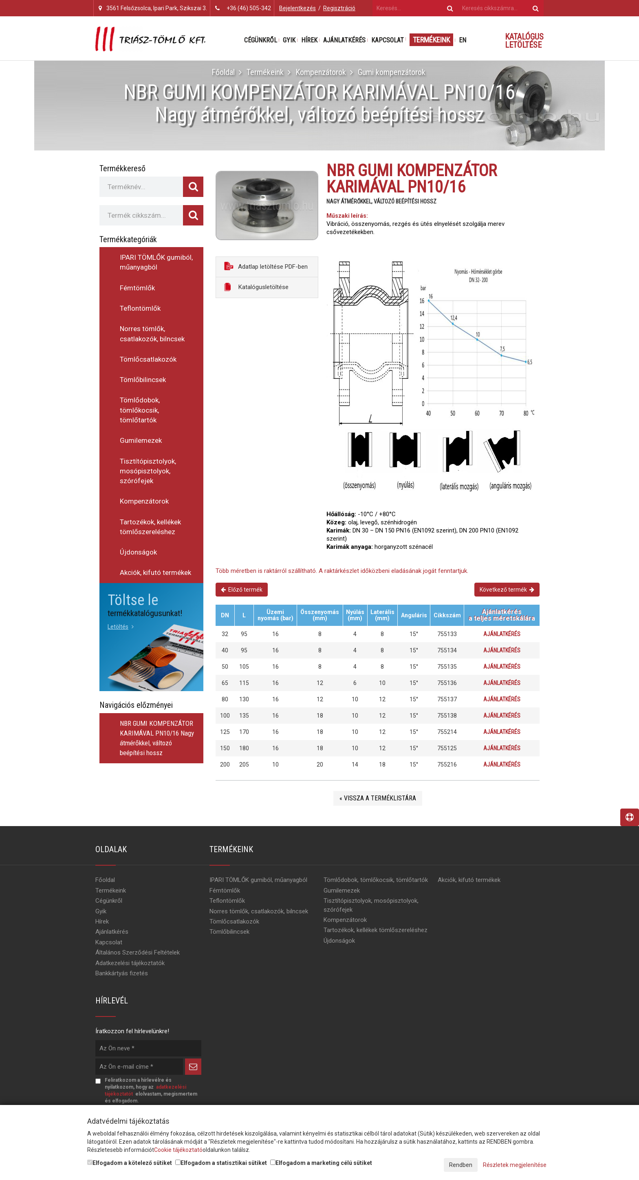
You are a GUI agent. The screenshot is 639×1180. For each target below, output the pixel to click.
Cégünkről (260, 40)
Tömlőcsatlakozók (148, 359)
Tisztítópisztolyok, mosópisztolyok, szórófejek (148, 471)
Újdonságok (138, 552)
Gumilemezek (141, 440)
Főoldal (223, 72)
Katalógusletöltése (256, 287)
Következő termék (507, 589)
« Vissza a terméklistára (377, 799)
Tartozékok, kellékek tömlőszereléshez (150, 527)
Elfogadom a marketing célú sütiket (321, 1163)
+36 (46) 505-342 (249, 8)
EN (462, 40)
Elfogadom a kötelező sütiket (129, 1163)
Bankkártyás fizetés (121, 974)
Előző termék (241, 589)
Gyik (289, 40)
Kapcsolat (387, 40)
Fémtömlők (137, 288)
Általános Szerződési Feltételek (137, 953)
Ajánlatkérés (344, 40)
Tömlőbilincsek (143, 380)
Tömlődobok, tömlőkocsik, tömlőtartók (140, 410)
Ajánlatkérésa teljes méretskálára (502, 615)
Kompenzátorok (320, 72)
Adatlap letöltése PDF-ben (266, 266)
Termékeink (431, 39)
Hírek (309, 40)
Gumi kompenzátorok (391, 72)
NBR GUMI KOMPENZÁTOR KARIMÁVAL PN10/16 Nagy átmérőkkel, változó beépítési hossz (157, 738)
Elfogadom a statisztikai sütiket (221, 1163)
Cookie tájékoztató (178, 1150)
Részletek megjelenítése (514, 1165)
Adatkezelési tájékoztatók (130, 964)
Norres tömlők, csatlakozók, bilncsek (152, 334)
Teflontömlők (140, 308)
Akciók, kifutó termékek (155, 572)
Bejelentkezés (297, 8)
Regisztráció (339, 8)
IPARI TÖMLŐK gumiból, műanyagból (156, 262)
